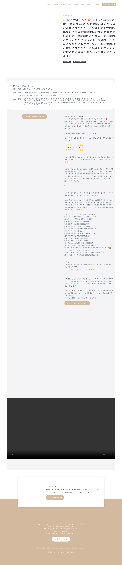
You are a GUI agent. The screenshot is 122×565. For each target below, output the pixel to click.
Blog (82, 4)
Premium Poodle (79, 62)
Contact (96, 4)
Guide (56, 4)
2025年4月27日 (68, 15)
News (89, 4)
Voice (76, 4)
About (70, 4)
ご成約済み (67, 62)
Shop (62, 4)
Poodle (49, 4)
